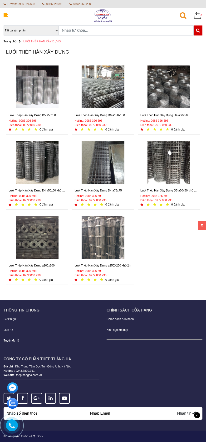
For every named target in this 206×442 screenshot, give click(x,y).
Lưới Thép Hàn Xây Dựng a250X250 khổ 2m (102, 265)
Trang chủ (10, 41)
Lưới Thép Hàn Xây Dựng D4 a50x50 (164, 115)
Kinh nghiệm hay (117, 330)
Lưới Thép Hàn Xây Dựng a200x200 (32, 265)
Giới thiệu (10, 319)
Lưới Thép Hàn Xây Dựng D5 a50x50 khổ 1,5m (168, 190)
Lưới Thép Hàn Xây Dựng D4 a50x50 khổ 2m (37, 190)
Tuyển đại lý (11, 340)
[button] (186, 15)
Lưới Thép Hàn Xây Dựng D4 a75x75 (98, 190)
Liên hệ (8, 330)
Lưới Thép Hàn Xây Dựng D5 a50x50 (32, 115)
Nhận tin (186, 413)
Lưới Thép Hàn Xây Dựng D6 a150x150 (99, 115)
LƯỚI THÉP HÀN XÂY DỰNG (42, 41)
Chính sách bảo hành (120, 319)
